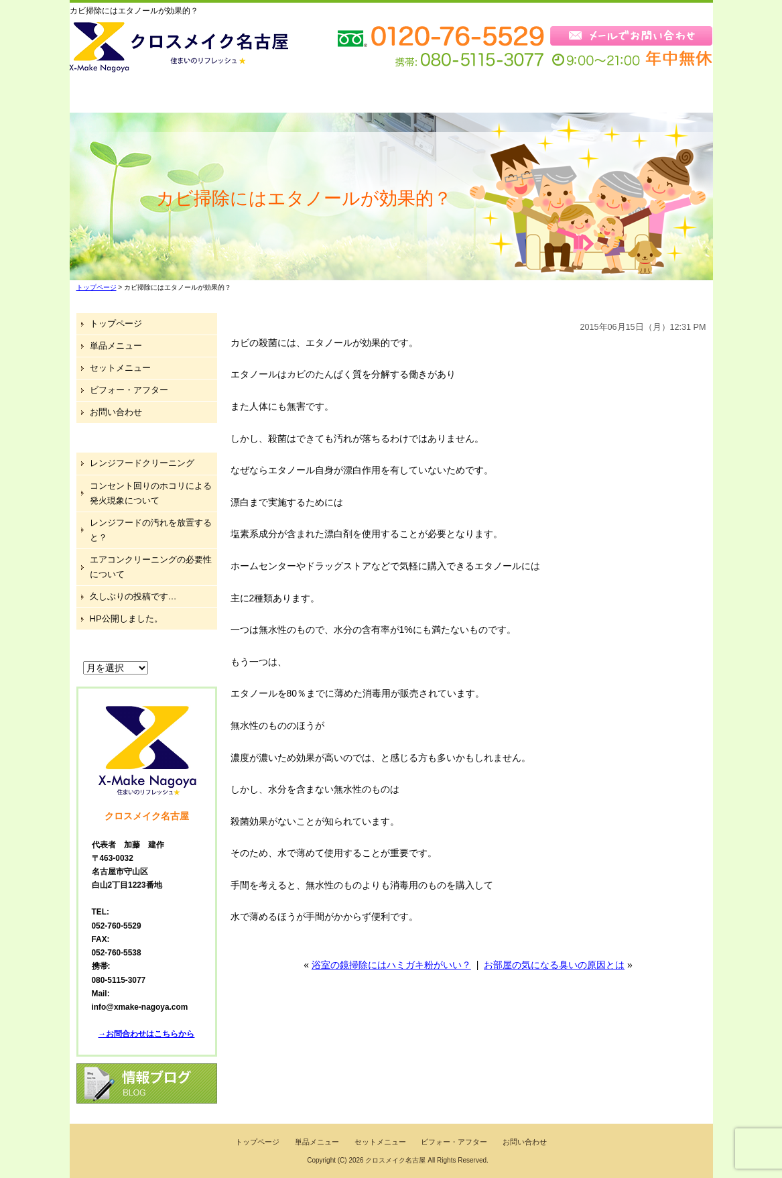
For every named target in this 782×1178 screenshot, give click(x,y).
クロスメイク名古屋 (395, 1160)
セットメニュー (331, 96)
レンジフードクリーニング (142, 463)
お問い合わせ (659, 96)
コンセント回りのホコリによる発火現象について (151, 493)
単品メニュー (224, 96)
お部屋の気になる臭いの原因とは (554, 964)
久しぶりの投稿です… (133, 596)
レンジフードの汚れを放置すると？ (151, 530)
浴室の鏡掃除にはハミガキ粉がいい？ (391, 964)
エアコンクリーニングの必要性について (151, 566)
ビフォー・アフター (456, 96)
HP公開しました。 (126, 618)
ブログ (566, 96)
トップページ (121, 96)
